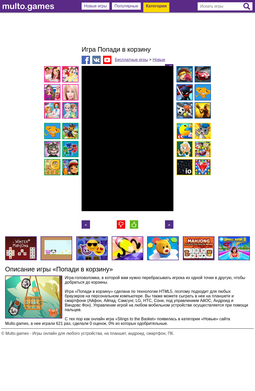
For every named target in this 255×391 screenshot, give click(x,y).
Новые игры (95, 6)
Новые (158, 59)
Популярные (126, 6)
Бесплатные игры (131, 59)
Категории (156, 6)
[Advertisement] (127, 29)
